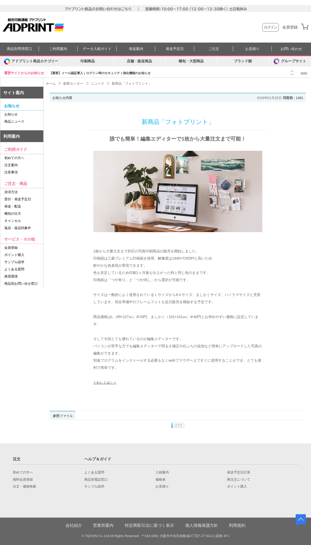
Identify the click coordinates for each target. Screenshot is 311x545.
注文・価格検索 (24, 486)
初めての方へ (14, 158)
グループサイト (290, 61)
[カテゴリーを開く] (31, 61)
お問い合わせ (291, 49)
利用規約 (237, 525)
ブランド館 (243, 61)
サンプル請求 (14, 262)
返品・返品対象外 (17, 228)
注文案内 (11, 165)
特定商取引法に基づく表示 (149, 525)
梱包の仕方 (12, 213)
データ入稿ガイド (97, 49)
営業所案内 (103, 525)
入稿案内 (162, 472)
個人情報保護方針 (201, 525)
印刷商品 (87, 61)
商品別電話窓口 (96, 479)
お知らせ (11, 114)
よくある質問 (14, 269)
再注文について (238, 479)
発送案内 (136, 49)
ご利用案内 (58, 49)
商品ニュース (14, 121)
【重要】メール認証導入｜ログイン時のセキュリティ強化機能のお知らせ (100, 73)
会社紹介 (74, 525)
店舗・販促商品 (139, 61)
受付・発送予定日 (17, 199)
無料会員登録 (23, 479)
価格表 (160, 479)
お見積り (252, 49)
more (304, 73)
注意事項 (11, 172)
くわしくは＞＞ (105, 382)
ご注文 (213, 49)
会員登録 (290, 27)
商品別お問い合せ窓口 (21, 283)
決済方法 (11, 192)
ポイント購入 (14, 255)
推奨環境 (11, 276)
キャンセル (12, 221)
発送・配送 (12, 206)
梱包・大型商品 (191, 61)
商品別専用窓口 (19, 49)
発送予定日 (175, 49)
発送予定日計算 (238, 472)
